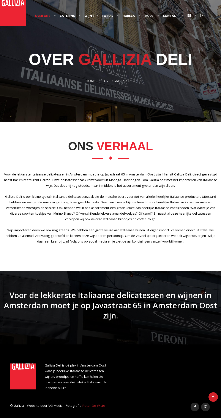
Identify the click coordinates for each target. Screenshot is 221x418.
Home (91, 81)
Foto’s (107, 16)
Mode (148, 16)
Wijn (88, 16)
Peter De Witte (93, 405)
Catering (67, 16)
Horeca (129, 16)
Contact (170, 16)
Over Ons (42, 16)
